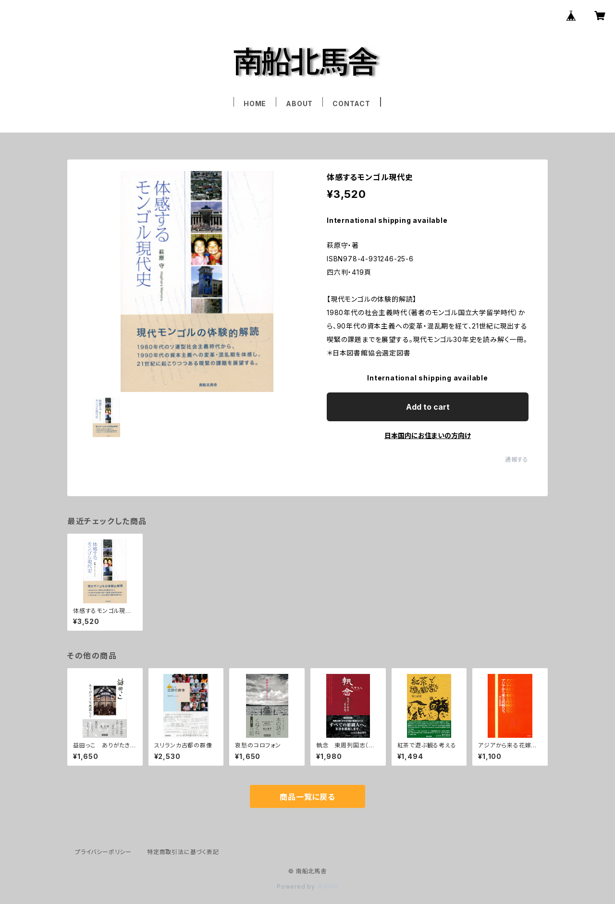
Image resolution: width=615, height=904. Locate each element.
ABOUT (299, 103)
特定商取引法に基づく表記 (183, 851)
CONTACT (351, 103)
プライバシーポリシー (103, 851)
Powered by (307, 886)
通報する (517, 459)
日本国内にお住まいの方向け (427, 435)
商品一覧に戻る (307, 797)
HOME (255, 103)
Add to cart (428, 407)
